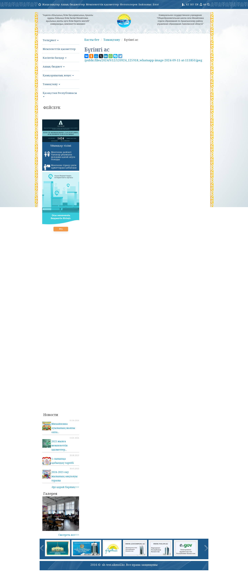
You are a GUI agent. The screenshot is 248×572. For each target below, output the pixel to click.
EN (196, 4)
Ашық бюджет (54, 66)
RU (192, 4)
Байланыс (145, 4)
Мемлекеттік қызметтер (102, 4)
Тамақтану (51, 84)
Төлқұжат (51, 40)
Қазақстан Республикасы (60, 94)
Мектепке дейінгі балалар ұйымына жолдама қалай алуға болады (59, 156)
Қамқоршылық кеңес (58, 75)
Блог (156, 4)
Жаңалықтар (51, 4)
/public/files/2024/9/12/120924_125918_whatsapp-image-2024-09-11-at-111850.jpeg (143, 60)
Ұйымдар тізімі (60, 145)
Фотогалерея (128, 4)
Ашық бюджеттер (73, 4)
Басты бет (91, 40)
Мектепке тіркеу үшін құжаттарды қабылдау (60, 167)
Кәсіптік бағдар (54, 57)
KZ (187, 4)
